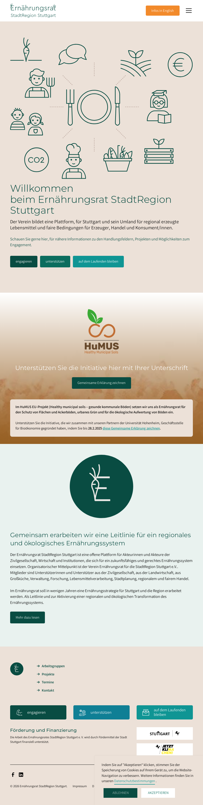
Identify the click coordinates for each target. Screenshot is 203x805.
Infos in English (162, 11)
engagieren (24, 261)
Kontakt (48, 690)
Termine (48, 682)
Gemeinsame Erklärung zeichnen (101, 383)
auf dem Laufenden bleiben (98, 261)
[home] (33, 10)
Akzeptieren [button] (158, 793)
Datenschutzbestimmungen (134, 781)
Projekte (48, 674)
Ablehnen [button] (120, 793)
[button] (188, 10)
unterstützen (55, 261)
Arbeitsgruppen (53, 666)
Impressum (80, 786)
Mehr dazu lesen (27, 617)
